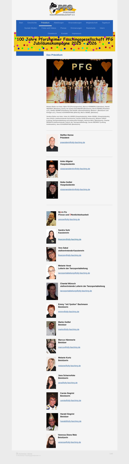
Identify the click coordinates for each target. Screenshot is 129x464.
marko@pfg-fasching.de (68, 329)
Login (111, 453)
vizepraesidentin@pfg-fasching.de (75, 169)
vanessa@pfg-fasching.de (69, 442)
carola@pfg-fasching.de (70, 400)
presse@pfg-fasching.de (69, 219)
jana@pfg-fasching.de (67, 383)
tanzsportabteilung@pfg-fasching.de (74, 273)
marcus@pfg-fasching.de (69, 347)
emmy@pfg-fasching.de (68, 312)
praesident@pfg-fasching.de (72, 142)
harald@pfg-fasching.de (70, 421)
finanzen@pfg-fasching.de (69, 255)
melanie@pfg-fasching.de (69, 366)
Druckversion (21, 454)
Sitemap (29, 454)
